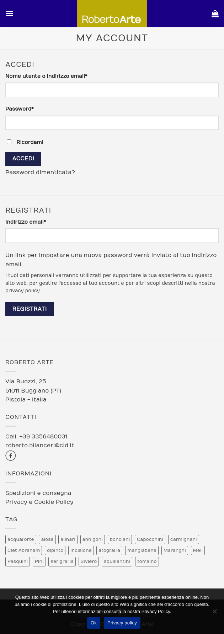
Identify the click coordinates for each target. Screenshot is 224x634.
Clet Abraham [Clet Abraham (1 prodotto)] (23, 550)
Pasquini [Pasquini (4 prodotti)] (17, 561)
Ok (94, 622)
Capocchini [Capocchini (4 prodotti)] (150, 539)
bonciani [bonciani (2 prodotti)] (120, 539)
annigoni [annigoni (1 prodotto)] (92, 539)
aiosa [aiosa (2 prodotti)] (47, 539)
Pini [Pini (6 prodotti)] (39, 561)
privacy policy (22, 291)
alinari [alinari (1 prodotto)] (67, 539)
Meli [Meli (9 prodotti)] (198, 550)
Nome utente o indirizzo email (58, 76)
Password (31, 108)
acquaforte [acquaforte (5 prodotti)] (20, 539)
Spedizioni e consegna (38, 493)
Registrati (29, 309)
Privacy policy (122, 622)
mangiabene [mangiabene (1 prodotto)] (141, 550)
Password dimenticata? (40, 172)
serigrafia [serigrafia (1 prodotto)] (62, 561)
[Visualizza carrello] (215, 13)
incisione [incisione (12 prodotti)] (81, 550)
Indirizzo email (37, 221)
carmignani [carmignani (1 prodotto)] (183, 539)
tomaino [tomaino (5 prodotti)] (147, 561)
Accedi (23, 158)
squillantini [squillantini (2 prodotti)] (117, 561)
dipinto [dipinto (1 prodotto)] (55, 550)
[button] (9, 13)
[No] (214, 613)
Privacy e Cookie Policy (39, 502)
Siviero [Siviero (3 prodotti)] (89, 561)
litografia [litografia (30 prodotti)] (109, 550)
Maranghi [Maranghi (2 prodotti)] (175, 550)
